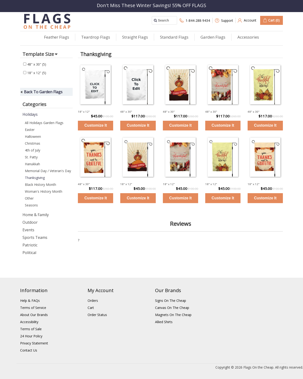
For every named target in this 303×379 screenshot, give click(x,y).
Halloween (33, 136)
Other (29, 198)
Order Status (97, 314)
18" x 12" (34, 73)
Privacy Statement (34, 343)
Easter (30, 129)
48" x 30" (34, 64)
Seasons (31, 205)
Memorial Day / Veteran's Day (48, 171)
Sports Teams (34, 237)
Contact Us (28, 350)
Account (247, 20)
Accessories (248, 37)
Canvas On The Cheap (172, 307)
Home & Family (35, 214)
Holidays (30, 114)
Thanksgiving (35, 177)
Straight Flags (135, 37)
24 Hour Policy (31, 336)
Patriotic (29, 245)
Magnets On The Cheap (173, 314)
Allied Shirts (164, 322)
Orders (93, 300)
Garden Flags (213, 37)
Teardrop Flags (95, 37)
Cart (91, 307)
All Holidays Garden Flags (44, 122)
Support (224, 20)
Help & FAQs (30, 300)
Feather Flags (56, 37)
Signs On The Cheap (170, 300)
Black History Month (40, 184)
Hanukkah (32, 164)
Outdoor (30, 222)
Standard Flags (174, 37)
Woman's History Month (43, 191)
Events (28, 229)
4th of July (32, 150)
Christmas (32, 143)
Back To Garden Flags (43, 91)
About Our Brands (34, 314)
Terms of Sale (31, 329)
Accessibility (29, 322)
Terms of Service (33, 307)
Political (29, 252)
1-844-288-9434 (194, 20)
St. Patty (31, 157)
